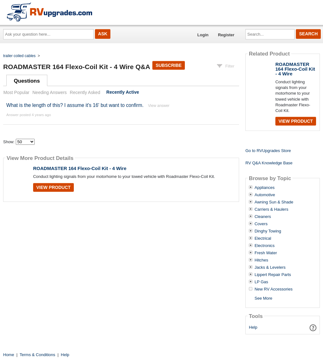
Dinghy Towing (268, 231)
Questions (27, 81)
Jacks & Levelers (270, 267)
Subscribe (168, 65)
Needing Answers (49, 92)
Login (202, 34)
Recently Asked (85, 92)
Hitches (261, 260)
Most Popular (16, 92)
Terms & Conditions (37, 354)
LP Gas (261, 282)
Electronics (265, 246)
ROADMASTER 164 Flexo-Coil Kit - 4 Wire (79, 168)
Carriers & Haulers (271, 209)
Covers (261, 224)
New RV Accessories (273, 289)
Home (8, 354)
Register (226, 34)
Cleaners (263, 216)
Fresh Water (266, 253)
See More (263, 298)
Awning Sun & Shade (274, 202)
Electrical (263, 238)
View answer (158, 105)
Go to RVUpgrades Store (268, 150)
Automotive (265, 195)
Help (253, 327)
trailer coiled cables (19, 56)
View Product (53, 187)
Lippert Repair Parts (273, 275)
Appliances (265, 187)
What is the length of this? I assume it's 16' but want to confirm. (75, 105)
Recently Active (122, 92)
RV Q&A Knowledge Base (268, 163)
